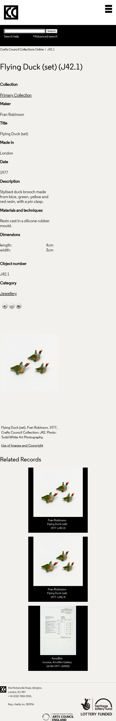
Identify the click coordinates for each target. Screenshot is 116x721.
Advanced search (46, 36)
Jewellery (8, 294)
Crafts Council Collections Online (22, 49)
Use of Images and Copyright (22, 445)
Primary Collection (16, 96)
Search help (11, 36)
